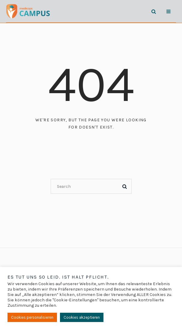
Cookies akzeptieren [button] (82, 317)
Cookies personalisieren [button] (32, 317)
